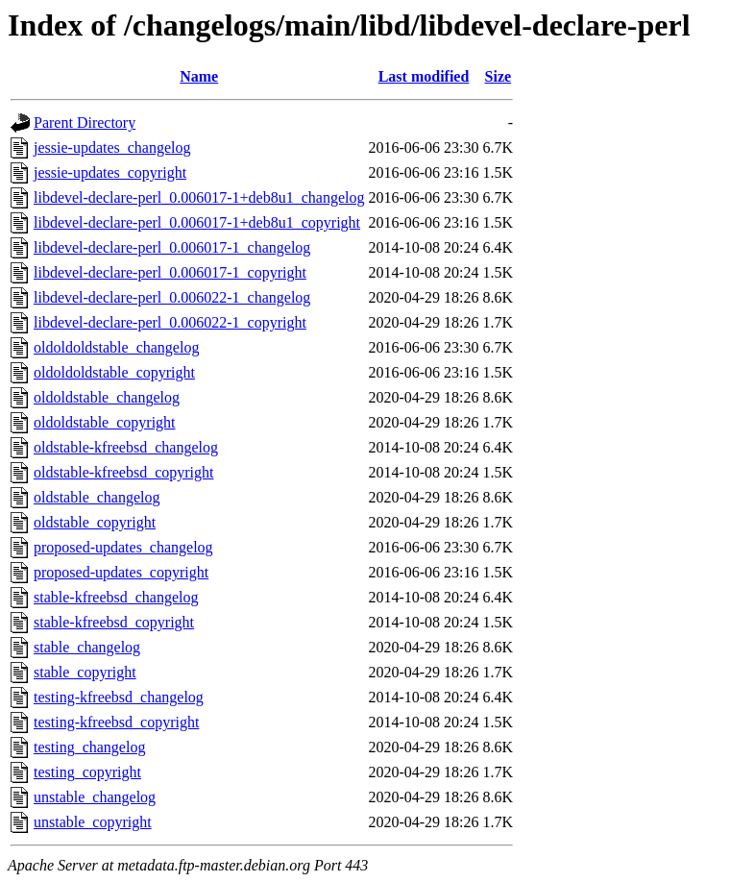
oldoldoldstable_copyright (114, 372)
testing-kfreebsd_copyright (116, 722)
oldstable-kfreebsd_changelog (126, 447)
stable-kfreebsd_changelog (116, 597)
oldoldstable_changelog (107, 397)
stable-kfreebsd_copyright (114, 622)
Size (498, 76)
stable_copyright (85, 672)
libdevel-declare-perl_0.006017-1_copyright (170, 272)
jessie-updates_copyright (110, 172)
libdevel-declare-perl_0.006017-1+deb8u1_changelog (199, 197)
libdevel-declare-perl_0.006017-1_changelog (172, 247)
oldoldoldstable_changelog (116, 347)
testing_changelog (89, 747)
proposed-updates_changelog (123, 547)
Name (199, 76)
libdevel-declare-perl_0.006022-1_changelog (172, 297)
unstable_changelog (95, 797)
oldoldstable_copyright (105, 422)
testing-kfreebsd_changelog (119, 697)
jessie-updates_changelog (112, 147)
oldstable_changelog (97, 497)
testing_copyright (87, 772)
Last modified (424, 76)
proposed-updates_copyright (121, 572)
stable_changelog (87, 647)
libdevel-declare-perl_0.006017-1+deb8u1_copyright (197, 222)
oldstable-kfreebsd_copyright (124, 472)
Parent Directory (84, 122)
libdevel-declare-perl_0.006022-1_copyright (170, 322)
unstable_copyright (93, 822)
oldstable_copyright (95, 522)
